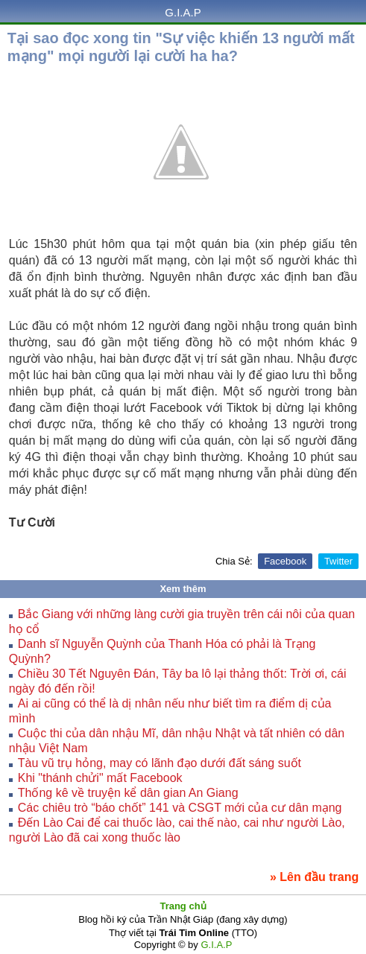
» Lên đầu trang (314, 877)
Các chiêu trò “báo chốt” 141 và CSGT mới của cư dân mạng (180, 807)
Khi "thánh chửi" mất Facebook (100, 778)
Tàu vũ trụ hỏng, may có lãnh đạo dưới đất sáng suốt (159, 763)
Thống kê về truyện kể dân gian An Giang (128, 792)
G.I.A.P (183, 12)
